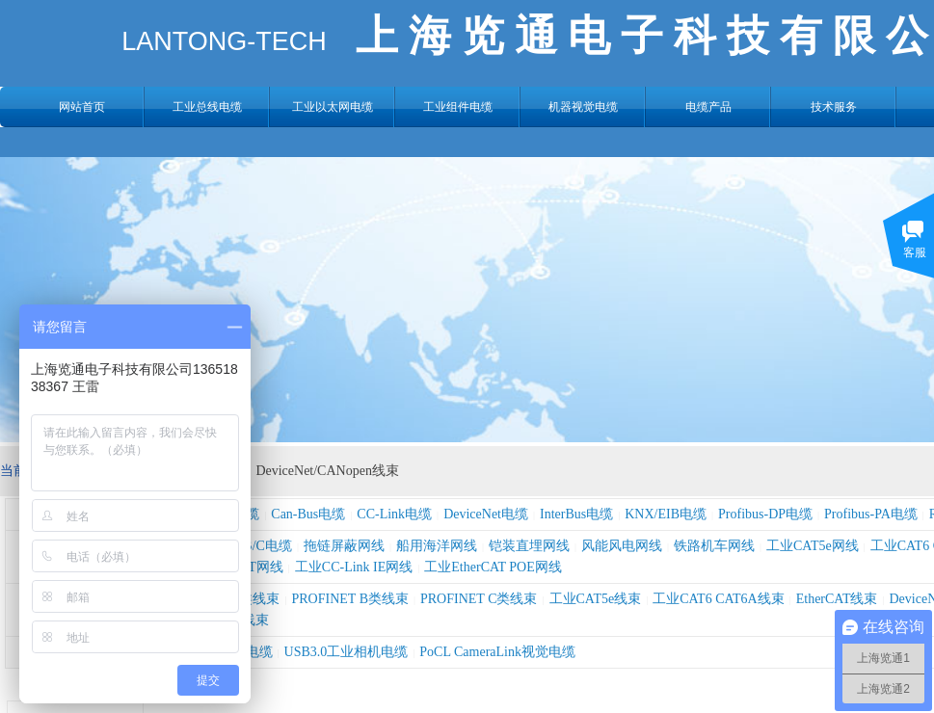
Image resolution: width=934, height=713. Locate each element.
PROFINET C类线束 (478, 599)
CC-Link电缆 (394, 514)
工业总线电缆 (207, 107)
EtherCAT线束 (837, 599)
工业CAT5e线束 (595, 599)
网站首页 (82, 107)
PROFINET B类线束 (350, 599)
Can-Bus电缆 (308, 514)
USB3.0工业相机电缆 (346, 652)
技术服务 (834, 107)
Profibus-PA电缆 (871, 514)
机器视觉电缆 (583, 107)
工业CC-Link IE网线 (354, 567)
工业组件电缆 (458, 107)
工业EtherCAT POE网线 (492, 567)
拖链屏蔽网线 (344, 546)
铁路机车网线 (714, 546)
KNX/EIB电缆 (666, 514)
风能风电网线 (621, 546)
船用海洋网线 (436, 546)
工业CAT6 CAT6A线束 (719, 599)
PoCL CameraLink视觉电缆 (497, 652)
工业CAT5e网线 (812, 546)
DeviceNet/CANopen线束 (327, 470)
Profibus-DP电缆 (765, 514)
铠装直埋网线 (529, 546)
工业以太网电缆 (332, 107)
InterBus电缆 (576, 514)
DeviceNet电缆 (485, 514)
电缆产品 (708, 107)
